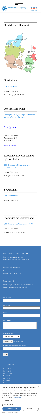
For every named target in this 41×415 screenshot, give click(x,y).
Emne (21, 314)
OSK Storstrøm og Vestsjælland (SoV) (18, 224)
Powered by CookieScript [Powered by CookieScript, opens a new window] (10, 412)
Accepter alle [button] (11, 409)
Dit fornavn (21, 299)
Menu (20, 4)
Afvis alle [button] (30, 409)
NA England (7, 368)
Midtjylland (10, 127)
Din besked (20, 325)
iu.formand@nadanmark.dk (18, 287)
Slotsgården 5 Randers (10, 145)
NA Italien (6, 378)
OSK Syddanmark (11, 195)
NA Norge (6, 380)
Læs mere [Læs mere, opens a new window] (17, 397)
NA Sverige (7, 383)
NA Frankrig (7, 373)
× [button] (38, 386)
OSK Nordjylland (10, 86)
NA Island (6, 376)
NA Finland (7, 371)
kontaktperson (11, 335)
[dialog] (20, 399)
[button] (20, 405)
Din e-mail (21, 306)
